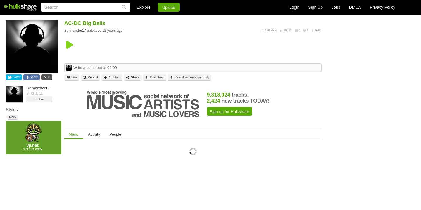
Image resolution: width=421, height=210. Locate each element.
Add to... (111, 77)
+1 (49, 77)
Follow (39, 99)
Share (34, 77)
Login (294, 7)
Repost (90, 77)
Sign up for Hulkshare (229, 111)
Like (71, 77)
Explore (143, 7)
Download (154, 77)
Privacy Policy (382, 7)
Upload (168, 7)
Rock (12, 117)
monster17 (41, 88)
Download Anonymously (189, 77)
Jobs (336, 7)
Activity (94, 134)
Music (74, 134)
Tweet (16, 77)
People (115, 134)
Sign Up (315, 7)
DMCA (355, 7)
